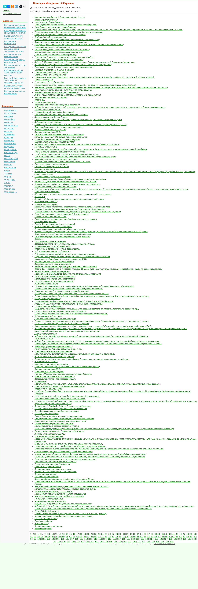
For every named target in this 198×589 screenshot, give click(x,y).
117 (119, 539)
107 (72, 539)
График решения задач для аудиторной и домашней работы (64, 418)
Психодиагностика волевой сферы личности (57, 426)
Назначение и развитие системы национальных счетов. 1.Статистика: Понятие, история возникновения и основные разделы (97, 384)
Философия (10, 180)
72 (106, 536)
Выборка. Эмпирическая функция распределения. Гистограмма (66, 266)
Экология (8, 186)
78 (127, 536)
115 (109, 539)
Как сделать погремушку (10, 42)
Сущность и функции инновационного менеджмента (60, 311)
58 (56, 536)
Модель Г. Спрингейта (46, 147)
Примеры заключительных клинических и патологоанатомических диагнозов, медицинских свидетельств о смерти (92, 321)
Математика (10, 143)
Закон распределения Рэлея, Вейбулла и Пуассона (59, 496)
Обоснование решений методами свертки (55, 461)
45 (177, 534)
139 (78, 541)
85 (152, 536)
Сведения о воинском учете (48, 526)
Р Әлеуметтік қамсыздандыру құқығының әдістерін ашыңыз (65, 254)
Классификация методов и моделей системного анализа (62, 161)
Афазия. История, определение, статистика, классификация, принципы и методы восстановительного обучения (91, 231)
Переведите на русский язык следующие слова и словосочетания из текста (72, 256)
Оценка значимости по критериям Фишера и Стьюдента (63, 90)
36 (145, 534)
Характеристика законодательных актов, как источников (64, 516)
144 (101, 541)
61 (67, 536)
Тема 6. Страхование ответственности (55, 276)
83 (145, 536)
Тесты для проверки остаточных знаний (55, 224)
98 (31, 539)
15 (70, 534)
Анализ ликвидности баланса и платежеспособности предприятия (68, 95)
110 (86, 539)
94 (184, 536)
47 (184, 534)
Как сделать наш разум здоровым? (15, 66)
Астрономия (10, 113)
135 (59, 541)
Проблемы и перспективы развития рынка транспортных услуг (66, 154)
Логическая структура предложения (52, 176)
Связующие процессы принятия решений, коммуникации (62, 236)
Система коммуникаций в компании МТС (55, 142)
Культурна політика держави (49, 22)
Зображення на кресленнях (48, 122)
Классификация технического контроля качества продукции (64, 244)
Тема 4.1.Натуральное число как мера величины (58, 416)
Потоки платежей (44, 80)
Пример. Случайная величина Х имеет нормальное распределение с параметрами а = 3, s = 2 (80, 124)
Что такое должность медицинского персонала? (59, 59)
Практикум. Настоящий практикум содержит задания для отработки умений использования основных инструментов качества (98, 343)
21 (92, 534)
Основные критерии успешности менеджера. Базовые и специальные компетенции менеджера (81, 359)
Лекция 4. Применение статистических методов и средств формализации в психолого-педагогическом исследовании (93, 508)
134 (54, 541)
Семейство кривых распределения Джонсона (57, 411)
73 (109, 536)
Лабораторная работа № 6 (48, 316)
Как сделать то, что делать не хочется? (13, 37)
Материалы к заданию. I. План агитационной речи (59, 17)
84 (148, 536)
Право (7, 155)
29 (120, 534)
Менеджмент (10, 149)
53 (38, 536)
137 (68, 541)
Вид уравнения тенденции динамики (52, 251)
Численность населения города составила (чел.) (59, 52)
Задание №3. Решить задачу (49, 389)
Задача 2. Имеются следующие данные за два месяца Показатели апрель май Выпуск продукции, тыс (85, 62)
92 (177, 536)
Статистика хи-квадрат (47, 191)
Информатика (11, 125)
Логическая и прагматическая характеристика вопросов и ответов (68, 288)
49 (191, 534)
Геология (8, 122)
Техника (8, 174)
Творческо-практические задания (51, 164)
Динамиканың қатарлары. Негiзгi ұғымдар (56, 54)
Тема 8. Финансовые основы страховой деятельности (61, 214)
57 (53, 536)
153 (143, 541)
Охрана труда (10, 152)
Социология (10, 167)
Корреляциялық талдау (46, 20)
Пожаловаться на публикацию (164, 544)
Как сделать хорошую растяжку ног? (14, 60)
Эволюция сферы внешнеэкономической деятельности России (65, 181)
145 (106, 541)
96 (191, 536)
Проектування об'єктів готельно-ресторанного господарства (65, 25)
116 (114, 539)
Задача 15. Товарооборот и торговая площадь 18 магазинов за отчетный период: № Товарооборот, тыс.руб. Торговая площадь (98, 269)
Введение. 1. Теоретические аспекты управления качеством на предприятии (73, 64)
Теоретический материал (47, 109)
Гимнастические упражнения (49, 499)
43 (170, 534)
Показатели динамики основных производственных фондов (64, 57)
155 (153, 541)
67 (88, 536)
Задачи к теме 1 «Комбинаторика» (52, 271)
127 (166, 539)
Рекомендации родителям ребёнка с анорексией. (58, 349)
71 (102, 536)
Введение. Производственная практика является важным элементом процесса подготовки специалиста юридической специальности (101, 87)
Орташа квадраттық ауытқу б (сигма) (54, 70)
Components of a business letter (49, 82)
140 (82, 541)
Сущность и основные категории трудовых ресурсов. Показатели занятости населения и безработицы (86, 309)
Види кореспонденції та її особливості (53, 226)
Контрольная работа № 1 (47, 298)
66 (84, 536)
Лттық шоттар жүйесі (46, 204)
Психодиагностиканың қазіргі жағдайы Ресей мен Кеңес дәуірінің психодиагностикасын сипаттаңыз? (85, 85)
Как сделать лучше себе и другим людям (14, 87)
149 (125, 541)
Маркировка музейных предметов (51, 364)
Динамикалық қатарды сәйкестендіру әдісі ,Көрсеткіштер (64, 451)
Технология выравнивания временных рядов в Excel (60, 398)
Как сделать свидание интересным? (14, 92)
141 (87, 541)
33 (134, 534)
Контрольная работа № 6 (47, 132)
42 (166, 534)
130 (180, 539)
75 (117, 536)
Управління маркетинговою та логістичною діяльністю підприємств (68, 304)
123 (147, 539)
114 (105, 539)
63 (74, 536)
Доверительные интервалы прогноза (53, 469)
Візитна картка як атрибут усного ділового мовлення (61, 42)
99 (35, 539)
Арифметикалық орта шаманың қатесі (54, 356)
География (9, 119)
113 (100, 539)
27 (113, 534)
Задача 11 (39, 100)
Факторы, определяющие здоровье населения (57, 105)
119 (128, 539)
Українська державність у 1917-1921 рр (54, 491)
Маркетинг (9, 140)
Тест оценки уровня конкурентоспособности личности (62, 49)
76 (120, 536)
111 (91, 539)
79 (131, 536)
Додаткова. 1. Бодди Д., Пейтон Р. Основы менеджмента (63, 406)
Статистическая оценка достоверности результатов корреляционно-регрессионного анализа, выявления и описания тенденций (99, 449)
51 (31, 536)
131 (184, 539)
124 (151, 539)
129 (175, 539)
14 (67, 534)
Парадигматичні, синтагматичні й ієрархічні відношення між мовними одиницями (74, 354)
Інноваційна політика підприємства (52, 47)
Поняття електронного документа (52, 464)
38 (152, 534)
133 (194, 539)
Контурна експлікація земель (49, 436)
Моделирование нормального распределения (56, 92)
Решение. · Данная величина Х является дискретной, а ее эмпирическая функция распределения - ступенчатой (90, 456)
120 (133, 539)
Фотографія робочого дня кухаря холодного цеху (58, 127)
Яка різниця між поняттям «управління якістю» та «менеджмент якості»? (72, 486)
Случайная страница (12, 14)
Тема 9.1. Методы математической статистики (59, 134)
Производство (11, 158)
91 (173, 536)
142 (92, 541)
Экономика (9, 189)
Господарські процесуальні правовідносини (55, 27)
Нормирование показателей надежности (55, 279)
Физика (7, 177)
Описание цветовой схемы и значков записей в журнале (62, 291)
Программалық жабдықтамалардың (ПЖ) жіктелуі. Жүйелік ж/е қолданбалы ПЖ (74, 301)
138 (73, 541)
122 (142, 539)
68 (92, 536)
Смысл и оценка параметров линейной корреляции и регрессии (66, 219)
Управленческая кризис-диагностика (53, 246)
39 (156, 534)
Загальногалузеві (43, 528)
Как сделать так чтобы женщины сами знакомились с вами (15, 48)
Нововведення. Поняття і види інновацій (54, 112)
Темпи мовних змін (44, 339)
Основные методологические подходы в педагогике (60, 34)
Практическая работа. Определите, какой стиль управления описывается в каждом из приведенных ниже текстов (92, 296)
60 (63, 536)
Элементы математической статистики (55, 471)
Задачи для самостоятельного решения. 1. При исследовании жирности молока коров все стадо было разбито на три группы (97, 341)
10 (53, 534)
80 (134, 536)
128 (170, 539)
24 (102, 534)
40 (159, 534)
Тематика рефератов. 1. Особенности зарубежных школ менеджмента (70, 446)
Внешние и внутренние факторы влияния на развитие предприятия (68, 444)
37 (148, 534)
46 (180, 534)
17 (77, 534)
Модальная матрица (45, 169)
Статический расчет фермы (49, 371)
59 (60, 536)
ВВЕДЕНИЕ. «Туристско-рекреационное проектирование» (63, 504)
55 (46, 536)
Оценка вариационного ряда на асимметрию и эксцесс (61, 114)
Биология (8, 116)
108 (76, 539)
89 (166, 536)
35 (141, 534)
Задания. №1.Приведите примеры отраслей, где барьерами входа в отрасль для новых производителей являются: (92, 336)
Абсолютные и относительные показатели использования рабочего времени (73, 194)
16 (74, 534)
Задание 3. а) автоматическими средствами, (57, 249)
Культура (8, 137)
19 (85, 534)
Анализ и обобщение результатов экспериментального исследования (69, 199)
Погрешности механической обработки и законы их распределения (68, 274)
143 (96, 541)
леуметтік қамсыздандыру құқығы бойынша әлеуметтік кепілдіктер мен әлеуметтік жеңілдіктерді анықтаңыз (90, 454)
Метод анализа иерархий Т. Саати (52, 166)
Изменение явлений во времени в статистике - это (60, 421)
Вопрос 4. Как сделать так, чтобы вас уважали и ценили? (15, 80)
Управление (40, 381)
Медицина (9, 146)
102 (48, 539)
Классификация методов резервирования (55, 379)
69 (95, 536)
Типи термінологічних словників (50, 241)
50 (194, 534)
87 (159, 536)
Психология (9, 161)
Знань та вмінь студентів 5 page (51, 117)
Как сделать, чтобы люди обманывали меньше (13, 72)
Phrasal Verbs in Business (47, 511)
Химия (7, 183)
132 (189, 539)
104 (58, 539)
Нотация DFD (41, 523)
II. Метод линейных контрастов (50, 37)
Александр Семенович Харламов (50, 501)
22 (95, 534)
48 (187, 534)
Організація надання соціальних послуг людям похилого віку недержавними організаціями (78, 119)
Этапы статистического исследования (54, 376)
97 (194, 536)
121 (137, 539)
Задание (39, 239)
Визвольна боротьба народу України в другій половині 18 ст (64, 479)
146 (110, 541)
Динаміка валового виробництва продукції (55, 318)
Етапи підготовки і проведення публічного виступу (60, 229)
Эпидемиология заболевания (49, 306)
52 (35, 536)
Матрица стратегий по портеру (51, 97)
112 (95, 539)
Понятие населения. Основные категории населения (61, 137)
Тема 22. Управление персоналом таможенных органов (62, 323)
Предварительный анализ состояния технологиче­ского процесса (67, 366)
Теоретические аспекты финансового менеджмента (61, 408)
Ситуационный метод (46, 474)
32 (131, 534)
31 (127, 534)
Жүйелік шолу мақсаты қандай (50, 434)
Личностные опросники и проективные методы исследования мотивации (71, 314)
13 (63, 534)
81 (138, 536)
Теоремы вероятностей (46, 476)
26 (109, 534)
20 (88, 534)
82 (141, 536)
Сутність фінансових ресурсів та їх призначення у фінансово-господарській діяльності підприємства (84, 286)
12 (60, 534)
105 (62, 539)
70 (99, 536)
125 (156, 539)
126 (161, 539)
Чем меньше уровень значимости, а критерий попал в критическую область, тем (75, 156)
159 (171, 541)
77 (124, 536)
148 (120, 541)
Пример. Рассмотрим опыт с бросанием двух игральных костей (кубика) (70, 513)
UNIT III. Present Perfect (46, 518)
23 (99, 534)
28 (117, 534)
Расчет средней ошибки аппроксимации (54, 261)
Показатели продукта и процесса (51, 72)
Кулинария (9, 134)
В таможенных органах (46, 361)
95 (187, 536)
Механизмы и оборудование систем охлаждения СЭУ (60, 259)
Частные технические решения (50, 75)
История (8, 131)
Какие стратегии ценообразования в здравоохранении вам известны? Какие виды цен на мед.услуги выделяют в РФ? (93, 326)
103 (53, 539)
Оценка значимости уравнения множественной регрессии (63, 234)
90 (170, 536)
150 (129, 541)
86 (155, 536)
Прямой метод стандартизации (50, 216)
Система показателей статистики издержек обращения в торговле (69, 32)
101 (44, 539)
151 (134, 541)
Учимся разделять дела (46, 284)
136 (63, 541)
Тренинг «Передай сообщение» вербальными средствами (63, 374)
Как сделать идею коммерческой (12, 55)
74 (113, 536)
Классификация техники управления (52, 264)
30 (124, 534)
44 (173, 534)
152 (139, 541)
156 (157, 541)
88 (163, 536)
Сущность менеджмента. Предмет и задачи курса (59, 431)
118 (123, 539)
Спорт (7, 171)
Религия (8, 164)
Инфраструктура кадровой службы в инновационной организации (67, 396)
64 (77, 536)
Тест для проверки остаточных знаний (54, 281)
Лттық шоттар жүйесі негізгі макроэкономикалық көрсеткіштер (67, 184)
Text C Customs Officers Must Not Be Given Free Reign (60, 152)
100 (39, 539)
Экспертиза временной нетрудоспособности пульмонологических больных (71, 293)
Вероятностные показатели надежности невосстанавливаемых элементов (72, 207)
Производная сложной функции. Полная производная (60, 494)
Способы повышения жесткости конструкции (57, 139)
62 (70, 536)
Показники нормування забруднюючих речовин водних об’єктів (65, 489)
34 (138, 534)
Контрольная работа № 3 (47, 369)
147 (115, 541)
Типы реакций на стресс (46, 413)
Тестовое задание (43, 521)
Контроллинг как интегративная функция (55, 186)
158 (167, 541)
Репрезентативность (46, 102)
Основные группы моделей (48, 466)
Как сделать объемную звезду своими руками (15, 31)
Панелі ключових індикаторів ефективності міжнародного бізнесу (67, 39)
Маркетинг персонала (45, 221)
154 (148, 541)
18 (81, 534)
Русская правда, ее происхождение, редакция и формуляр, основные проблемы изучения (78, 211)
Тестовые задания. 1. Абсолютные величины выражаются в (64, 67)
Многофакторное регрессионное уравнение (56, 159)
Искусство (9, 128)
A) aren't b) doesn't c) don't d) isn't (50, 129)
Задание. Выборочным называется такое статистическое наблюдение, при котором (77, 144)
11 (56, 534)
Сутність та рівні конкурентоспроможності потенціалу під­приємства (69, 209)
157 (162, 541)
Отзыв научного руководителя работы (54, 423)
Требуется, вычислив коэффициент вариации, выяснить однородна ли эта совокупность (79, 44)
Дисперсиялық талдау (46, 334)
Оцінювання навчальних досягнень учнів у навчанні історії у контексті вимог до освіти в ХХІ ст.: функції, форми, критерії (94, 77)
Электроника (10, 192)
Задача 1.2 (40, 196)
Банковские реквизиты (46, 201)
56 (49, 536)
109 (81, 539)
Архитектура (10, 110)
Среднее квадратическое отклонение (53, 351)
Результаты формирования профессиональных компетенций (65, 459)
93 (180, 536)
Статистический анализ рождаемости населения (59, 386)
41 (163, 534)
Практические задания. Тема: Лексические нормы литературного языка (70, 179)
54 (42, 536)
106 (67, 539)
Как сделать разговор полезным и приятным (15, 26)
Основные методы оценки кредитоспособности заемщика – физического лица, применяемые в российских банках (91, 149)
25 (106, 534)
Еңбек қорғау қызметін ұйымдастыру (53, 346)
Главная (6, 11)
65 (81, 536)
